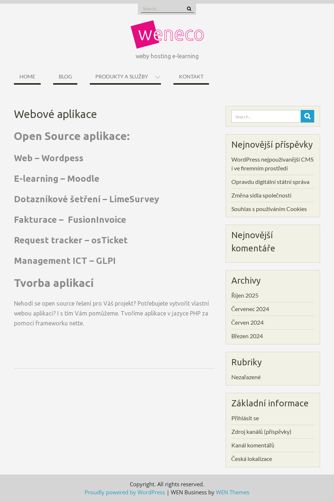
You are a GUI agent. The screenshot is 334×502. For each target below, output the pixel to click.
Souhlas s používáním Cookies (269, 208)
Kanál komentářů (252, 445)
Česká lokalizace (251, 458)
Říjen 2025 (245, 295)
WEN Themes (232, 492)
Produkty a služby (121, 76)
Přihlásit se (245, 417)
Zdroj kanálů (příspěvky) (261, 431)
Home (27, 76)
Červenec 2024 (250, 308)
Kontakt (191, 76)
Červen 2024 (247, 322)
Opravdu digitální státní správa (270, 181)
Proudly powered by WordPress (125, 492)
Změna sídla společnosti (261, 195)
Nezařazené (246, 376)
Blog (65, 76)
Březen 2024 (247, 335)
